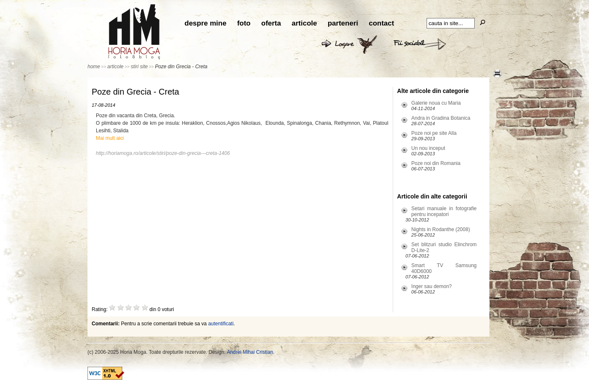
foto (243, 23)
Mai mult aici (110, 138)
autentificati (221, 324)
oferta (271, 23)
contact (381, 23)
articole (304, 23)
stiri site (139, 67)
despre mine (205, 23)
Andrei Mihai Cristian (250, 352)
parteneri (343, 23)
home (93, 67)
